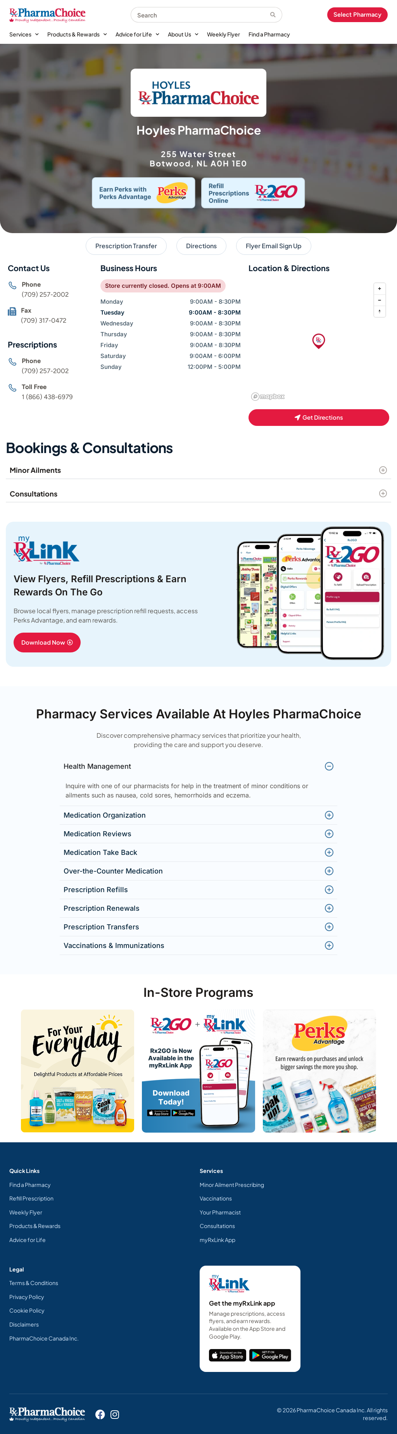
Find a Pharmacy (269, 34)
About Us (183, 34)
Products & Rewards (77, 34)
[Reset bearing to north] (379, 311)
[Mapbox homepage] (268, 396)
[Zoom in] (379, 288)
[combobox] (200, 14)
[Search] (276, 14)
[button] (318, 341)
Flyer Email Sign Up (274, 246)
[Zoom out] (379, 300)
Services (24, 34)
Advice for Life (137, 34)
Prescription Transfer (126, 246)
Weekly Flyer (223, 34)
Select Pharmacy (357, 14)
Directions (201, 246)
